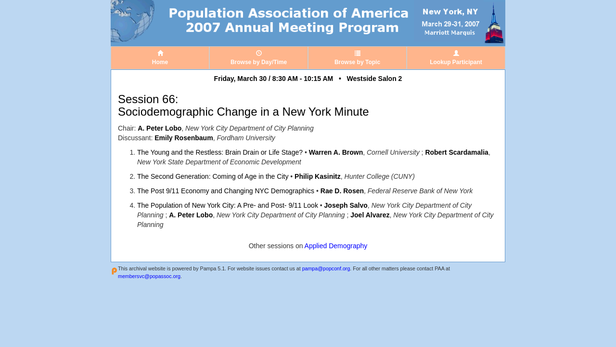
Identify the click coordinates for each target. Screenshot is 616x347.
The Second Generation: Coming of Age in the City (212, 176)
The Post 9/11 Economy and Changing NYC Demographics (225, 191)
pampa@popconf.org (326, 268)
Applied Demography (336, 246)
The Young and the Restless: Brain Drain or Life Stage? (220, 152)
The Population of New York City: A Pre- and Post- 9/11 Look (227, 205)
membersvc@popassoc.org (149, 276)
